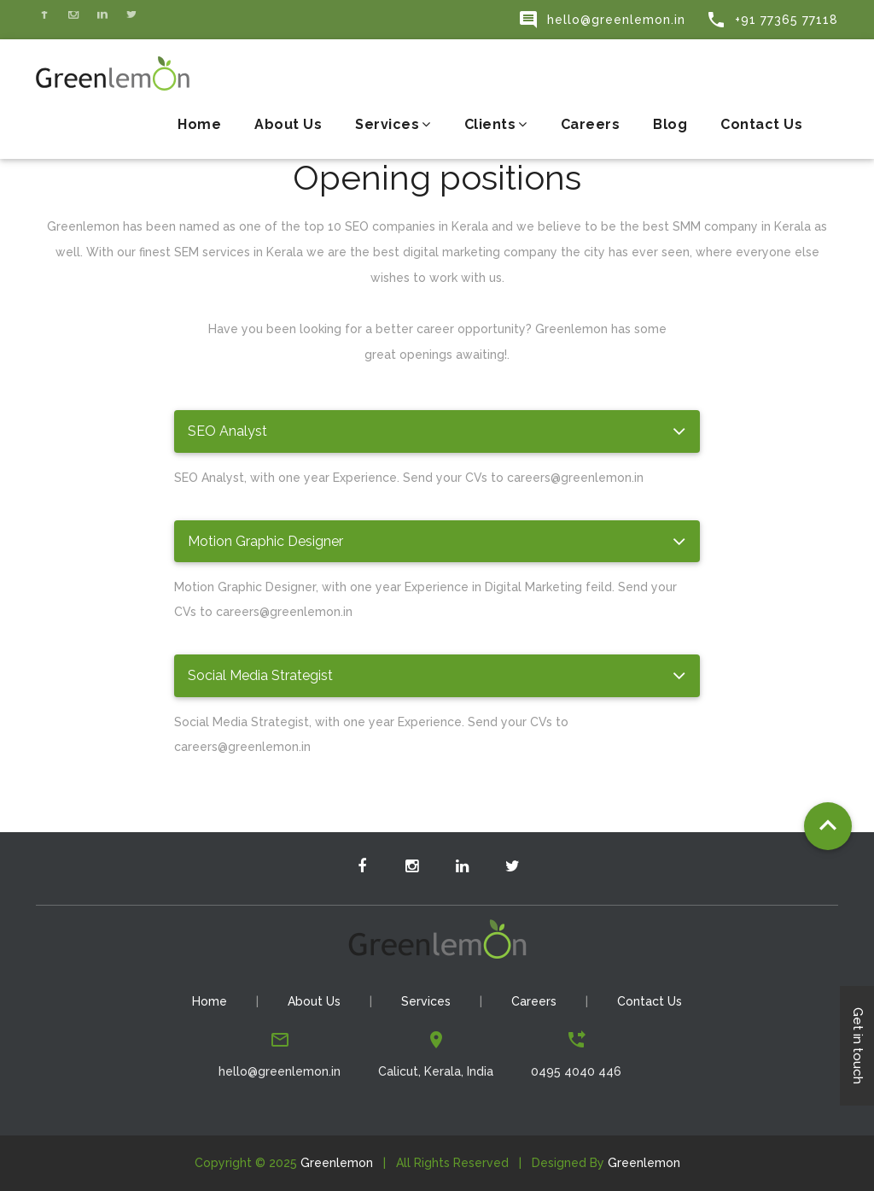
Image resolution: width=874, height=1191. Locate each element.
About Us (288, 124)
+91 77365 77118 (772, 19)
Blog (670, 124)
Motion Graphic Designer (265, 541)
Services (393, 124)
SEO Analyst (227, 431)
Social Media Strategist (260, 675)
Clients (495, 124)
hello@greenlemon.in (601, 19)
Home (199, 124)
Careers (591, 124)
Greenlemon (336, 1163)
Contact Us (761, 124)
